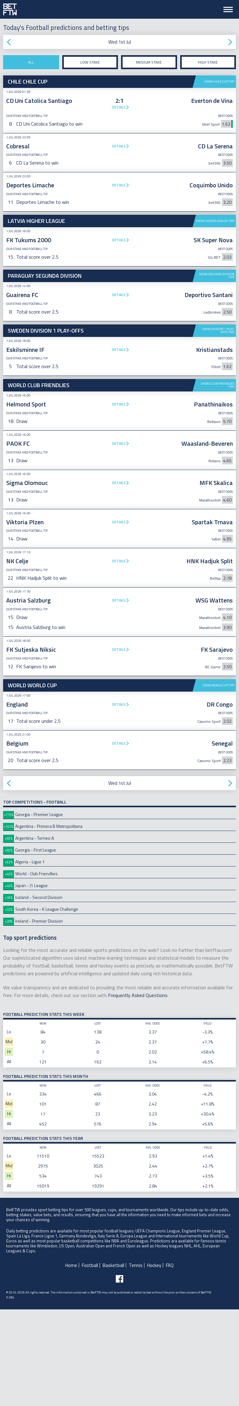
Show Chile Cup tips (219, 81)
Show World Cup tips (218, 782)
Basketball (113, 1361)
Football (90, 1361)
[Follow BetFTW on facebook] (119, 1375)
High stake (208, 62)
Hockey (154, 1361)
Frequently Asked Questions (137, 1092)
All (31, 62)
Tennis (136, 1361)
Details (119, 107)
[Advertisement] (119, 726)
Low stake (90, 62)
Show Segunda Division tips (216, 276)
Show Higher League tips (215, 220)
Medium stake (149, 62)
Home (71, 1361)
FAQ (170, 1361)
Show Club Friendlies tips (217, 385)
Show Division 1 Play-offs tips (218, 330)
